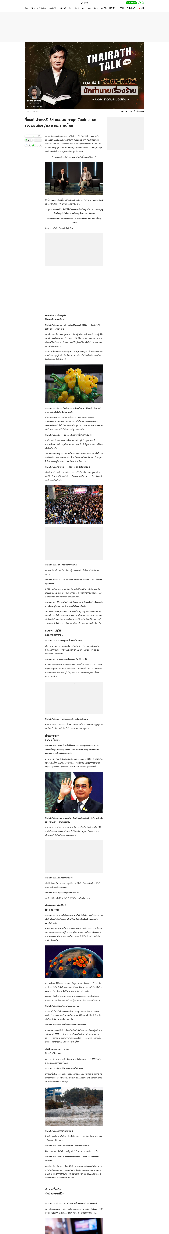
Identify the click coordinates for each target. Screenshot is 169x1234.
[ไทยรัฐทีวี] (52, 8)
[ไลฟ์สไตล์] (62, 8)
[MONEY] (112, 8)
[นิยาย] (96, 8)
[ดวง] (83, 8)
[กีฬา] (70, 8)
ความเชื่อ (129, 111)
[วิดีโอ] (33, 8)
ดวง (122, 111)
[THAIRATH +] (132, 8)
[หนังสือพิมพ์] (41, 8)
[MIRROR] (121, 8)
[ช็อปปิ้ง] (104, 8)
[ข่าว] (26, 8)
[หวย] (90, 8)
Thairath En (131, 3)
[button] (26, 145)
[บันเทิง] (77, 8)
